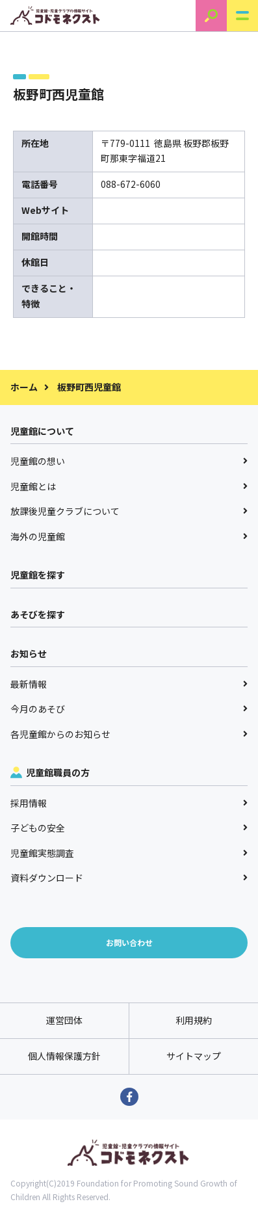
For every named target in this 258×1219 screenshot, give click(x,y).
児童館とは (129, 486)
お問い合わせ (129, 942)
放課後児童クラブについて (129, 511)
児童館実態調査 (129, 852)
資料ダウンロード (129, 877)
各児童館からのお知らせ (129, 734)
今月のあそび (129, 708)
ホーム (24, 386)
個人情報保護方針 (64, 1055)
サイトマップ (193, 1055)
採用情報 (129, 802)
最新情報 (129, 683)
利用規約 (193, 1020)
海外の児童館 (129, 536)
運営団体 (64, 1020)
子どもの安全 (129, 827)
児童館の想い (129, 460)
